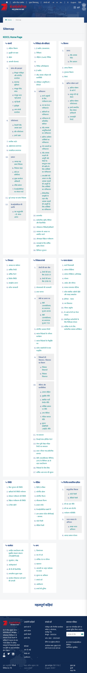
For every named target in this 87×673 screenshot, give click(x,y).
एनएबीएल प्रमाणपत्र (15, 150)
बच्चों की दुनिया (41, 589)
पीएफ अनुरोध (68, 308)
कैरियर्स (26, 646)
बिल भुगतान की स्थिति (16, 487)
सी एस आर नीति (69, 504)
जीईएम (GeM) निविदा (43, 57)
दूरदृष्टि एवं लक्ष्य (13, 53)
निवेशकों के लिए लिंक (43, 468)
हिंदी (79, 2)
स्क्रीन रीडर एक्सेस (18, 2)
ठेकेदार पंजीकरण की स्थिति (17, 496)
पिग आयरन (73, 62)
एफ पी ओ (39, 555)
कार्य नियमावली (69, 265)
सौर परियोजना (18, 131)
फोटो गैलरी (39, 521)
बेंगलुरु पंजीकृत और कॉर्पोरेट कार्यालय (19, 75)
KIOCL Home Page (12, 37)
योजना (66, 278)
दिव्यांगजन (39, 550)
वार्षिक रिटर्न (12, 274)
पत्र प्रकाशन (40, 435)
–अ (53, 2)
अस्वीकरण (39, 584)
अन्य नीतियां (46, 413)
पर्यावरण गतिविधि (69, 513)
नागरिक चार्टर (13, 141)
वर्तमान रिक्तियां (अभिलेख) (72, 274)
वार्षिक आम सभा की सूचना (44, 472)
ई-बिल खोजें (12, 505)
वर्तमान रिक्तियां (69, 270)
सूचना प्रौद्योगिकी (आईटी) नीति (46, 426)
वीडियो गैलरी (40, 525)
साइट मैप (72, 670)
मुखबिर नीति (46, 396)
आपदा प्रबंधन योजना (70, 535)
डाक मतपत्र (40, 292)
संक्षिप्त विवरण (13, 48)
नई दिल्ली (17, 102)
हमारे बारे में (27, 627)
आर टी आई (27, 650)
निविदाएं (38, 53)
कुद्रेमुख (16, 106)
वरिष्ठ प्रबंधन (18, 185)
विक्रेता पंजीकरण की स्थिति (17, 500)
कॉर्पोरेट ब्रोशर (40, 492)
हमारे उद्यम (17, 135)
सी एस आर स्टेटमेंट (70, 508)
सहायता (38, 564)
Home (8, 20)
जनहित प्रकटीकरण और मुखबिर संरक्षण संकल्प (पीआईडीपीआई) (16, 553)
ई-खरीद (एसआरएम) (43, 48)
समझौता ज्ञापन (13, 283)
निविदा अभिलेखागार (42, 66)
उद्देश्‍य (10, 57)
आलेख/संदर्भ (13, 565)
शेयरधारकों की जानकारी (43, 287)
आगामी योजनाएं (14, 62)
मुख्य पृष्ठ (72, 665)
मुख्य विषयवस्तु (34, 2)
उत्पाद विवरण (68, 68)
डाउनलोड (39, 216)
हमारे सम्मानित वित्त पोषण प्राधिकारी (74, 110)
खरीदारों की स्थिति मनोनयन (17, 492)
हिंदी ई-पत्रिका (40, 487)
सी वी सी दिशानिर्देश (15, 569)
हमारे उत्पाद (27, 631)
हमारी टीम (27, 638)
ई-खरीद (38, 70)
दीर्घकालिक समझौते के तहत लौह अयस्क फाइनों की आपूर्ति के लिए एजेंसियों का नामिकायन (46, 201)
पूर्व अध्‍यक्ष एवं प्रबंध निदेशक (17, 198)
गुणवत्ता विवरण (69, 72)
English (73, 2)
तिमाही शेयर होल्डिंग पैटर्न (44, 439)
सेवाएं (66, 77)
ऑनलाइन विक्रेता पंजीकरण (44, 239)
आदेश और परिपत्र (69, 283)
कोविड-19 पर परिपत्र (43, 559)
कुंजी (71, 668)
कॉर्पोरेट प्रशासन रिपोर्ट (43, 329)
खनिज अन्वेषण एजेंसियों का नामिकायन (46, 139)
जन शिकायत (68, 303)
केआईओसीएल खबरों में (43, 509)
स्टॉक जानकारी (13, 287)
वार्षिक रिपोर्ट (13, 270)
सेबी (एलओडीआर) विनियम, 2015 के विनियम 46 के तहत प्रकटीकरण (45, 461)
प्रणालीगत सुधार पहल (15, 574)
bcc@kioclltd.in (54, 642)
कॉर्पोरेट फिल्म (40, 496)
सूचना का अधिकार (42, 575)
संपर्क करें (47, 2)
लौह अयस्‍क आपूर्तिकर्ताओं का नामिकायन (46, 130)
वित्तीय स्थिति (13, 278)
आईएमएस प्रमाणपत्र (15, 146)
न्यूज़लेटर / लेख (13, 560)
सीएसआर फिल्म (41, 500)
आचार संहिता (46, 392)
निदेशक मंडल (18, 168)
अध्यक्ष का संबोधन (14, 265)
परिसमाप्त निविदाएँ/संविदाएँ (44, 227)
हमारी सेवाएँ (27, 634)
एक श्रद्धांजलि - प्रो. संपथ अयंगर (18, 214)
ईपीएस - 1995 (69, 299)
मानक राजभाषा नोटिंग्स (71, 287)
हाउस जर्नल (40, 505)
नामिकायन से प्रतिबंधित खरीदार (46, 121)
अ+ (61, 2)
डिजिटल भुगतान (41, 250)
